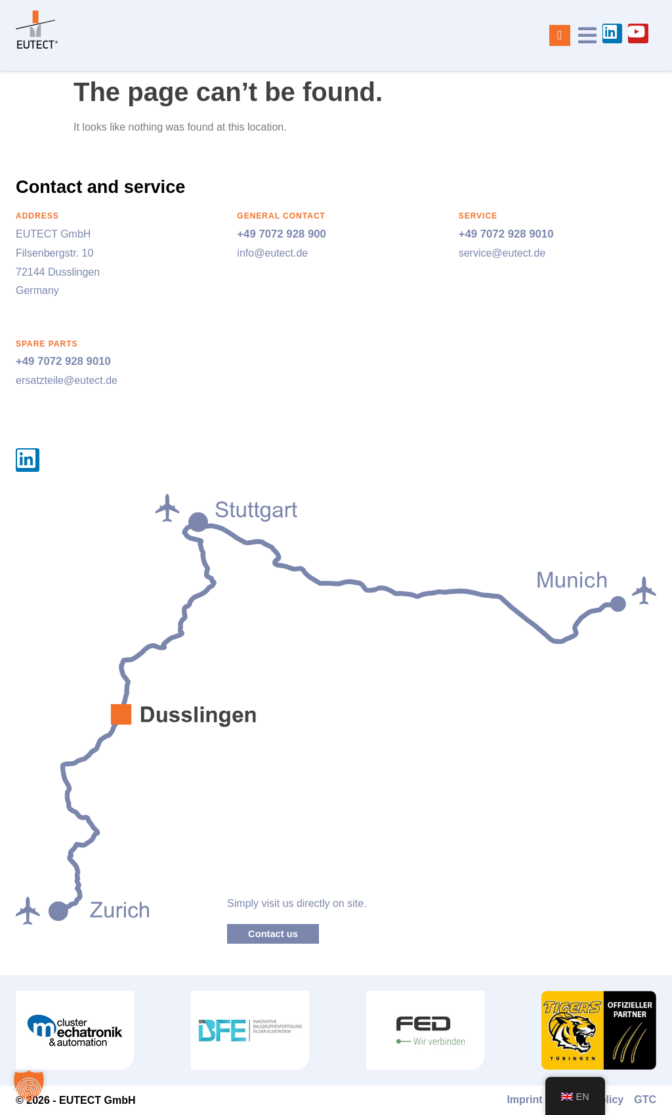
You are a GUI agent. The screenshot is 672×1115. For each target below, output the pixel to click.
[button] (29, 1086)
